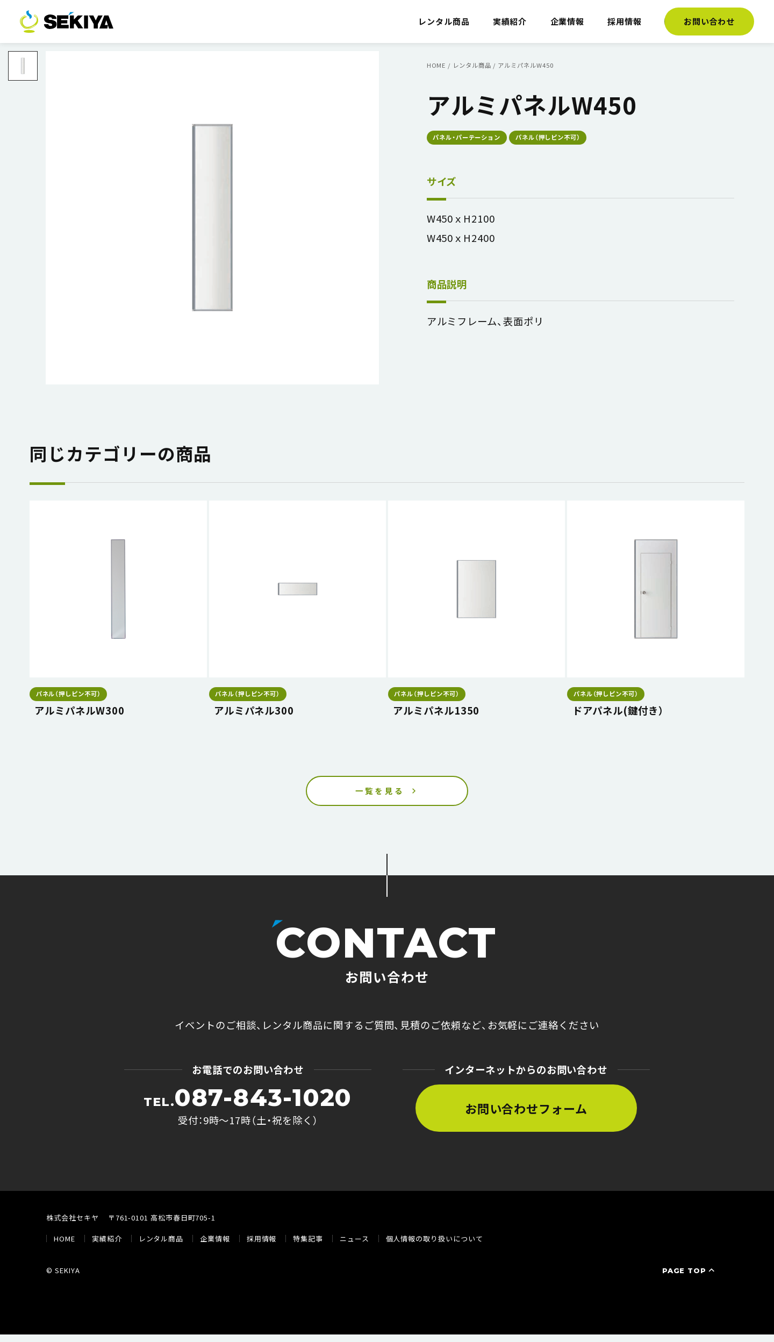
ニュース (354, 1246)
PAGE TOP (689, 1278)
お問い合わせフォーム (526, 1115)
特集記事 (308, 1246)
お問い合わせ (709, 21)
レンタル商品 (444, 21)
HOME (64, 1246)
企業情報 (567, 21)
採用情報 (624, 21)
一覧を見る (380, 795)
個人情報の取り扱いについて (434, 1246)
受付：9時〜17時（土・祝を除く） (247, 1113)
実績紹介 (510, 21)
